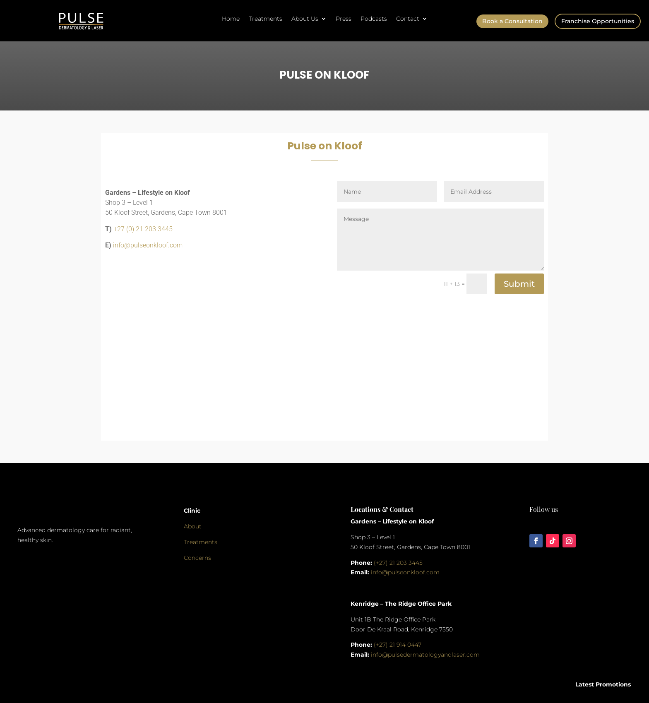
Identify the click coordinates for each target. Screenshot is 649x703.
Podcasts (374, 19)
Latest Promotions (603, 684)
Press (343, 19)
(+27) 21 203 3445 (398, 562)
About (193, 526)
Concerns (197, 557)
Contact (407, 19)
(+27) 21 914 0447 (397, 644)
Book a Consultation (512, 21)
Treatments (265, 19)
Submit (519, 284)
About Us (304, 19)
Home (231, 19)
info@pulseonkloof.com (148, 245)
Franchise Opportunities (597, 21)
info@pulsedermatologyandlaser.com (425, 654)
